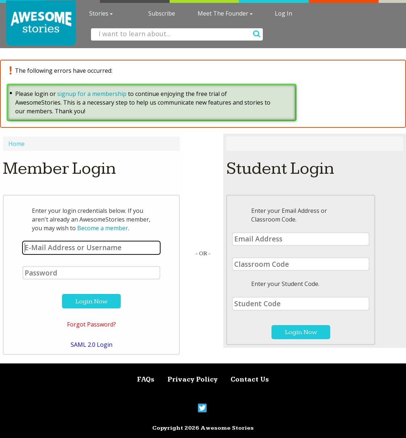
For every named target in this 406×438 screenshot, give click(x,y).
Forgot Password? (91, 324)
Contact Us (250, 379)
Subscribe (161, 13)
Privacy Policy (192, 379)
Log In (283, 13)
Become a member (102, 228)
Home (16, 144)
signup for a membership (92, 94)
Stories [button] (101, 13)
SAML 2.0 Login (91, 345)
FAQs (145, 379)
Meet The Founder (225, 13)
